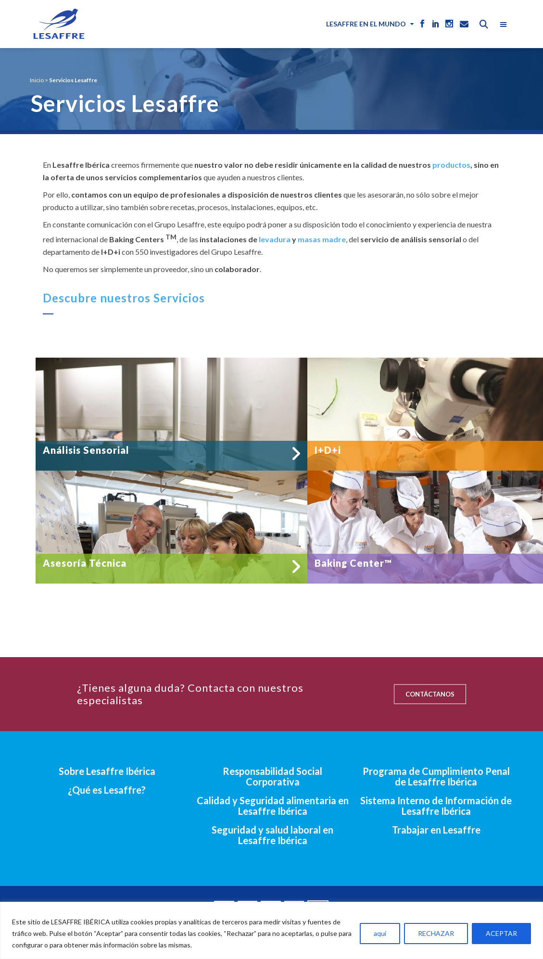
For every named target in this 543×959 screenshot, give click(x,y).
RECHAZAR (436, 933)
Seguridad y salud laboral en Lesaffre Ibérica (272, 835)
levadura (274, 239)
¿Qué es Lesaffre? (107, 790)
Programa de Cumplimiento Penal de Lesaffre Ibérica (436, 776)
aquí (380, 933)
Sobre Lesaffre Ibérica (107, 771)
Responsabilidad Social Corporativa (272, 776)
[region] (271, 930)
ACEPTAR (501, 933)
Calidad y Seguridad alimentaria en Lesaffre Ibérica (273, 805)
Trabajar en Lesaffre (436, 829)
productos (451, 164)
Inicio (37, 80)
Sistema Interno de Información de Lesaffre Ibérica (436, 805)
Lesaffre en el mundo (366, 24)
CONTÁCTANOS (430, 694)
